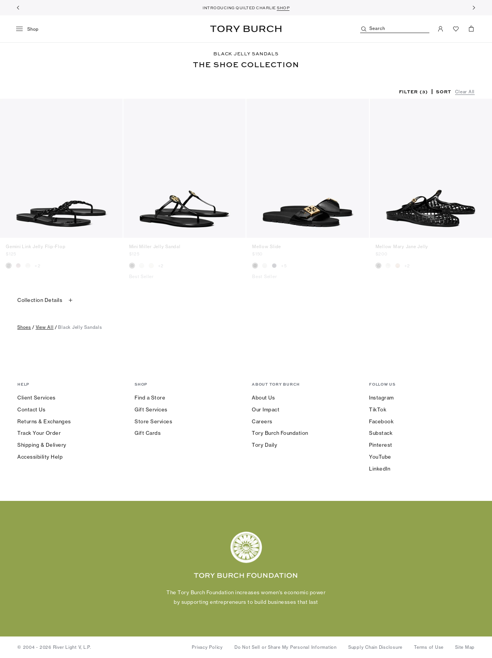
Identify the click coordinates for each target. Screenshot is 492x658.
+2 (38, 266)
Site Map (465, 647)
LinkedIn (379, 469)
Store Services (153, 421)
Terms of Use (429, 647)
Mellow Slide (266, 246)
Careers (262, 421)
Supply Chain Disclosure (375, 647)
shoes (24, 327)
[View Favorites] (456, 28)
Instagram (381, 397)
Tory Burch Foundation (280, 433)
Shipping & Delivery (41, 445)
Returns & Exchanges (44, 421)
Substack (380, 433)
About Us (263, 397)
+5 (284, 266)
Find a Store (150, 397)
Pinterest (380, 445)
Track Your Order (39, 433)
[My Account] (440, 28)
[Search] (394, 29)
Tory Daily (264, 445)
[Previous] (18, 8)
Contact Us (31, 409)
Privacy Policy (207, 647)
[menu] (30, 29)
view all (45, 327)
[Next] (474, 8)
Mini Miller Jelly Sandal (155, 246)
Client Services (36, 397)
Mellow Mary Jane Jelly (402, 246)
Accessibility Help (40, 457)
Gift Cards (148, 433)
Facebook (381, 421)
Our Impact (265, 409)
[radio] (9, 266)
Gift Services (151, 409)
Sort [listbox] (443, 91)
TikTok (377, 409)
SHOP (283, 7)
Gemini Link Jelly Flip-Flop (35, 246)
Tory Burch (245, 28)
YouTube (380, 457)
